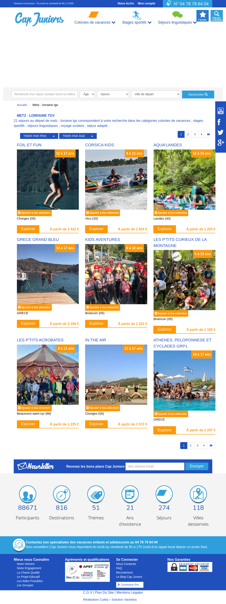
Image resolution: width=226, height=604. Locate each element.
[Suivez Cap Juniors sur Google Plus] (221, 143)
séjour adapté (97, 126)
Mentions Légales (130, 592)
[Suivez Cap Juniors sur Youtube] (221, 111)
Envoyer (197, 466)
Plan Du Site (104, 592)
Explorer (28, 229)
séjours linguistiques (42, 126)
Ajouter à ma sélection (35, 212)
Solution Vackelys (124, 599)
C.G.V (87, 592)
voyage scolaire (72, 126)
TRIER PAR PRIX (34, 136)
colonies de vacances (174, 120)
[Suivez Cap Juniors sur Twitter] (221, 132)
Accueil (22, 105)
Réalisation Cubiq (95, 599)
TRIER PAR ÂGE (74, 136)
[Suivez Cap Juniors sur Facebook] (221, 122)
